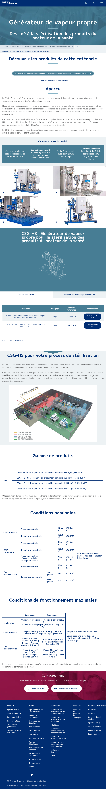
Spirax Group (13, 709)
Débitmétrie (34, 727)
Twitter (32, 775)
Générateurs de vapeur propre (61, 47)
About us (92, 709)
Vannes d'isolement (34, 743)
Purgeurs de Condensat (34, 754)
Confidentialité (14, 717)
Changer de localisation (36, 781)
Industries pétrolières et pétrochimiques (58, 731)
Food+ (31, 767)
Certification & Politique (14, 731)
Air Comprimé (35, 759)
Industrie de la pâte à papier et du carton (58, 744)
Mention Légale (14, 713)
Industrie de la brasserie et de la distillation (58, 711)
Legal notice (94, 734)
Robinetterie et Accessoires (36, 749)
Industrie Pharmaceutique (58, 737)
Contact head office (94, 718)
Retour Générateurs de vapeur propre (54, 81)
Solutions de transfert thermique (34, 47)
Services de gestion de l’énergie (77, 713)
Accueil (6, 47)
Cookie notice (13, 721)
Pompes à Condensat (33, 716)
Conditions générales (12, 725)
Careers (91, 713)
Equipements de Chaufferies (36, 710)
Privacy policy (94, 730)
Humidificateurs (36, 738)
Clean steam (34, 763)
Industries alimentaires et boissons (58, 719)
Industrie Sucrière (55, 751)
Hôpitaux (55, 725)
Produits (15, 47)
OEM (53, 756)
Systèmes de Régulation (34, 722)
